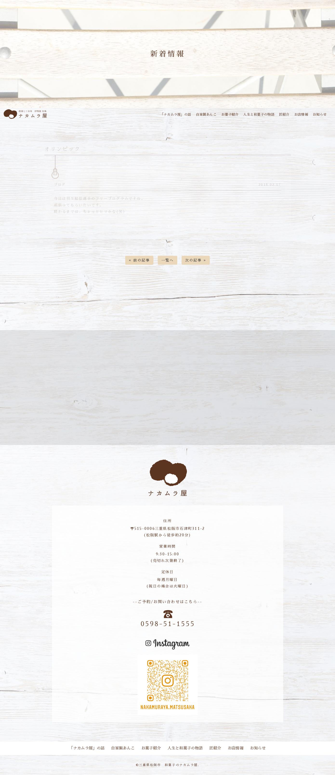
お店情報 (301, 114)
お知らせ (320, 114)
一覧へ (167, 260)
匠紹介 (284, 114)
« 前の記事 (139, 260)
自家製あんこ (206, 114)
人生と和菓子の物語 (258, 114)
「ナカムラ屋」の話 (175, 114)
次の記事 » (195, 260)
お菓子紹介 (229, 114)
